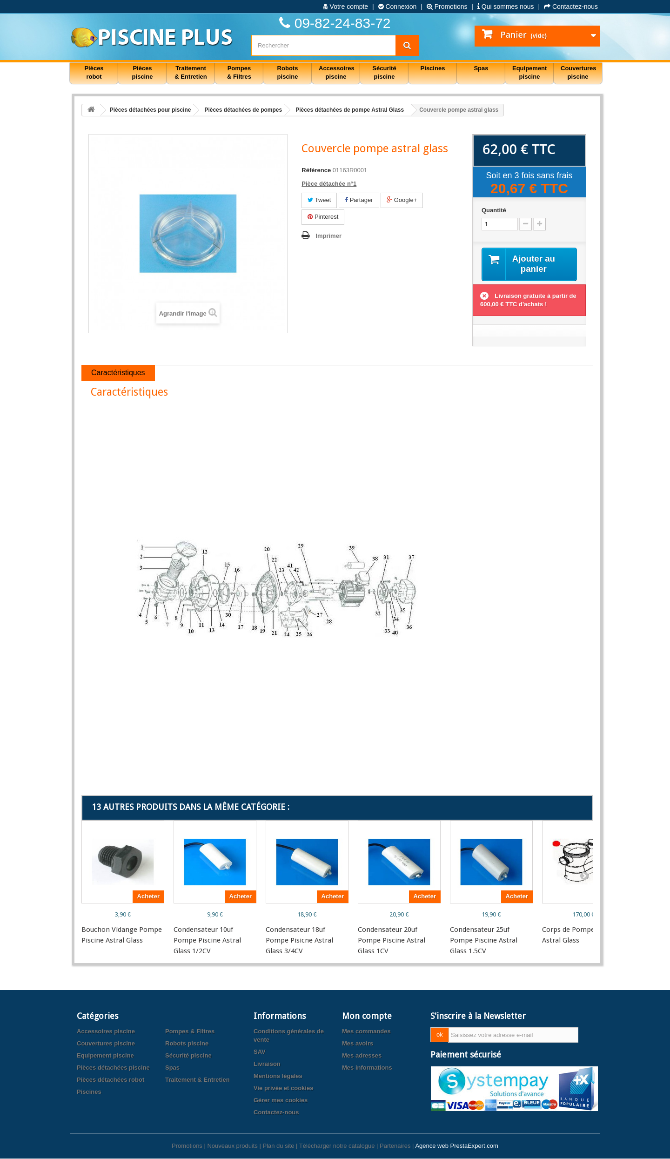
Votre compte (345, 6)
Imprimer (328, 235)
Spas (172, 1068)
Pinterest (323, 216)
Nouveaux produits (232, 1146)
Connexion (397, 6)
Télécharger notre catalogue (337, 1146)
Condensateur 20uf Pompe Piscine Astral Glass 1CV (391, 941)
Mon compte (367, 1016)
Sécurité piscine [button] (384, 72)
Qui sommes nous (505, 6)
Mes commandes (366, 1031)
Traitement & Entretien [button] (190, 72)
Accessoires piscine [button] (337, 72)
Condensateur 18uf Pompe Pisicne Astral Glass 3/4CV (299, 941)
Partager (359, 199)
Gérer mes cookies (281, 1100)
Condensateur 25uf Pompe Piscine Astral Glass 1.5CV (483, 941)
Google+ (402, 199)
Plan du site (278, 1146)
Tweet (319, 199)
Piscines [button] (433, 68)
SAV (260, 1052)
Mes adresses (362, 1055)
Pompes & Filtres (189, 1031)
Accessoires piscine (106, 1031)
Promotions (447, 6)
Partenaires (395, 1146)
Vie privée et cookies (283, 1088)
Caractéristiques (118, 373)
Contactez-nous (571, 6)
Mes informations (367, 1068)
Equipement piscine (105, 1055)
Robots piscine (186, 1043)
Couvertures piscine (106, 1043)
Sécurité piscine (188, 1055)
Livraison (267, 1064)
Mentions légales (278, 1076)
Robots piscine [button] (287, 72)
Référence (316, 170)
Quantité (494, 210)
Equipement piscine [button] (529, 72)
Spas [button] (481, 68)
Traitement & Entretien (197, 1080)
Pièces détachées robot (110, 1080)
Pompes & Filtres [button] (239, 72)
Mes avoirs (357, 1043)
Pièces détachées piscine (113, 1068)
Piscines (89, 1092)
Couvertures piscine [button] (578, 72)
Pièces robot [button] (93, 72)
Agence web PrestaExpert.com (456, 1146)
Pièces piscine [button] (142, 72)
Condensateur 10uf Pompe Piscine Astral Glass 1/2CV (207, 941)
